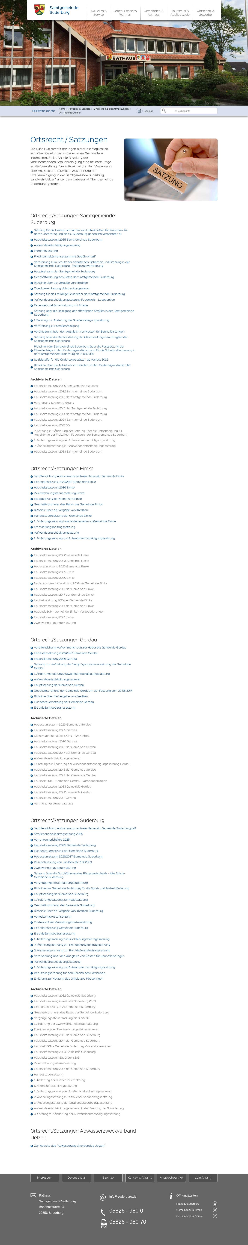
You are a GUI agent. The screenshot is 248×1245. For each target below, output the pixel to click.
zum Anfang (203, 1178)
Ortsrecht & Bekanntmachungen (111, 108)
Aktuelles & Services (79, 108)
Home (62, 108)
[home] (57, 9)
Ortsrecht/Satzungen (70, 112)
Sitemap (108, 1178)
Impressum (44, 1178)
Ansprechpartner (171, 1178)
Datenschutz (76, 1178)
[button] (98, 12)
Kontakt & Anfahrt (140, 1178)
